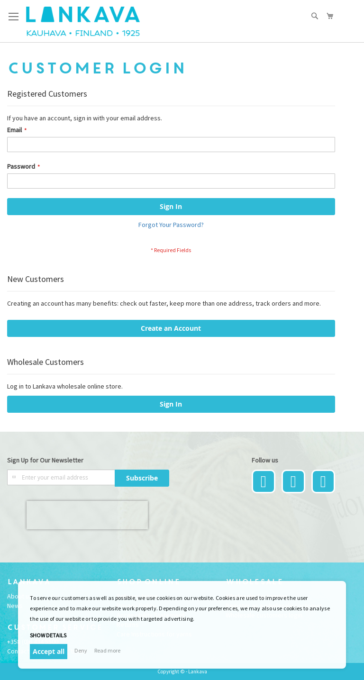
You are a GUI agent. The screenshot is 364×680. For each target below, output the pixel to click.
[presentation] (87, 515)
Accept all (48, 651)
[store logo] (83, 21)
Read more (107, 650)
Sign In (171, 403)
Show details (48, 635)
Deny (80, 650)
